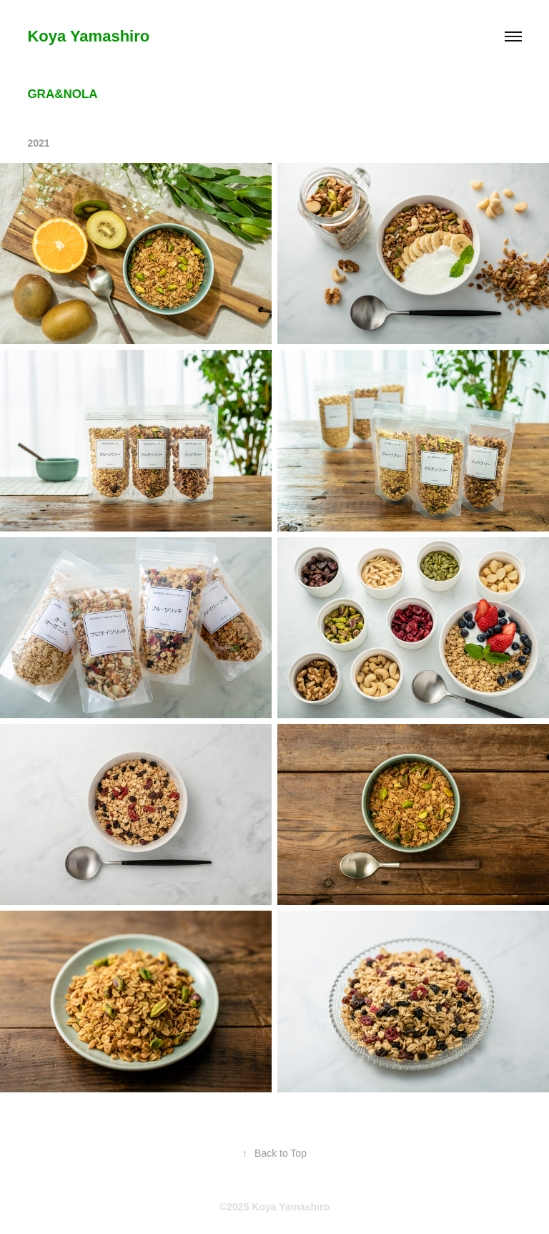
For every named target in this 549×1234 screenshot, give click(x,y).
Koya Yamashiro (88, 36)
